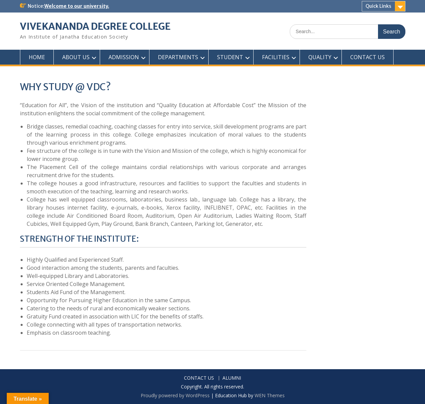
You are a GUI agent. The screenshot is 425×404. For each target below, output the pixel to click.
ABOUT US (76, 57)
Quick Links (378, 6)
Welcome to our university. (76, 6)
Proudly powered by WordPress (175, 395)
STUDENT (230, 57)
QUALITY (319, 57)
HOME (37, 57)
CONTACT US (367, 57)
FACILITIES (275, 57)
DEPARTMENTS (178, 57)
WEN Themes (270, 395)
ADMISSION (124, 57)
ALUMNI (231, 378)
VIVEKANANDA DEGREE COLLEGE (95, 26)
